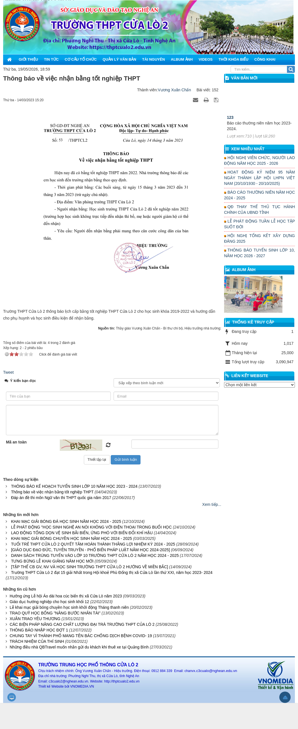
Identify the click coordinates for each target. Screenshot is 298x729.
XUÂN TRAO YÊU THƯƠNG (35, 618)
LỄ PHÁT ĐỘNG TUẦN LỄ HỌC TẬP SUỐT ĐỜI (259, 224)
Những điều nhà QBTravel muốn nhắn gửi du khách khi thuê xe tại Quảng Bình (79, 647)
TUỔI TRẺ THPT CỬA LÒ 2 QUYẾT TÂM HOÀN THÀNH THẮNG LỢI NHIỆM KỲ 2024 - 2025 (93, 544)
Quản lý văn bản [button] (119, 59)
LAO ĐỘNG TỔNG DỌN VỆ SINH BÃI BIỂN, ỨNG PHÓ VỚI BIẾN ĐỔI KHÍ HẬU (82, 533)
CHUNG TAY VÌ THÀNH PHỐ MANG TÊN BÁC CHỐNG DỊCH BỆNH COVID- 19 (81, 635)
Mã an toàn (16, 442)
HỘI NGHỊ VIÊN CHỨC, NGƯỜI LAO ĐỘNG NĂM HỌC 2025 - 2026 (259, 160)
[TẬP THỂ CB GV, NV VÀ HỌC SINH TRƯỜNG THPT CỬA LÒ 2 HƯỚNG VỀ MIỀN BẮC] (89, 567)
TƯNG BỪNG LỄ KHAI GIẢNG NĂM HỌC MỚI (52, 561)
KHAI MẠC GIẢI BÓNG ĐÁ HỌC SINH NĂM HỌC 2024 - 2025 (66, 521)
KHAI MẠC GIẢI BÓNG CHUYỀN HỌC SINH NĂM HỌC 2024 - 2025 (71, 538)
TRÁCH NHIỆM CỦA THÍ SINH (37, 641)
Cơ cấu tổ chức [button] (81, 59)
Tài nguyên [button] (153, 59)
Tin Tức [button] (51, 59)
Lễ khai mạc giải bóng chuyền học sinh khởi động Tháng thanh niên (69, 607)
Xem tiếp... (211, 504)
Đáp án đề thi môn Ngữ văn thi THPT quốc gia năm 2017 (61, 497)
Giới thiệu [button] (28, 59)
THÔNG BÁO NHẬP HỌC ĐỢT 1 (39, 630)
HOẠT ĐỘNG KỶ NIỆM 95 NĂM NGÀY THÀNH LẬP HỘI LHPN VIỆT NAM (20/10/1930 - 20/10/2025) (259, 178)
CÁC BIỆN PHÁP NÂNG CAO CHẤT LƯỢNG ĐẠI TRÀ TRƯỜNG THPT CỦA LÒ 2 (82, 624)
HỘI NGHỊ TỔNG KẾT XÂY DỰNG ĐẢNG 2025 (259, 238)
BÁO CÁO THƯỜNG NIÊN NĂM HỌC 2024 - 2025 (259, 195)
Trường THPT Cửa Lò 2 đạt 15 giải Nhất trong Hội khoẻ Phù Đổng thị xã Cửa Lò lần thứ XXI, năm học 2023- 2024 (111, 572)
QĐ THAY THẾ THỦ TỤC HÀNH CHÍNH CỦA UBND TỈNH (259, 209)
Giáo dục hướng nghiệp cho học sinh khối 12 (49, 601)
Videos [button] (205, 59)
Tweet (8, 372)
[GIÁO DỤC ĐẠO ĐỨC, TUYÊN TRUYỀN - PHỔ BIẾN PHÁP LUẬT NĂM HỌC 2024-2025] (90, 550)
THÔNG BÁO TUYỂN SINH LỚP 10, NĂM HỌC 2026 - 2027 (259, 253)
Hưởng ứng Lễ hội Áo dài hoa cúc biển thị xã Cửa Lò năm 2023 (66, 596)
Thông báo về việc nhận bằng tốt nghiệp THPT (52, 492)
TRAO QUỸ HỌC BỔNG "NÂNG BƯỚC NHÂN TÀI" (55, 613)
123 (230, 126)
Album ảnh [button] (182, 59)
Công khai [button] (264, 59)
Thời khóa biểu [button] (233, 59)
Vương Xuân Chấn (174, 90)
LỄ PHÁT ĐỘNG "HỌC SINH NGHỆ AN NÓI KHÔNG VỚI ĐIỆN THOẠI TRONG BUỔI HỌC (91, 527)
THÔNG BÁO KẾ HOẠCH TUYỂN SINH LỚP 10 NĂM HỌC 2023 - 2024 (74, 486)
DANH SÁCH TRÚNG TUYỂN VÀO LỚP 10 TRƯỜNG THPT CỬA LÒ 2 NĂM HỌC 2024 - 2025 (95, 555)
